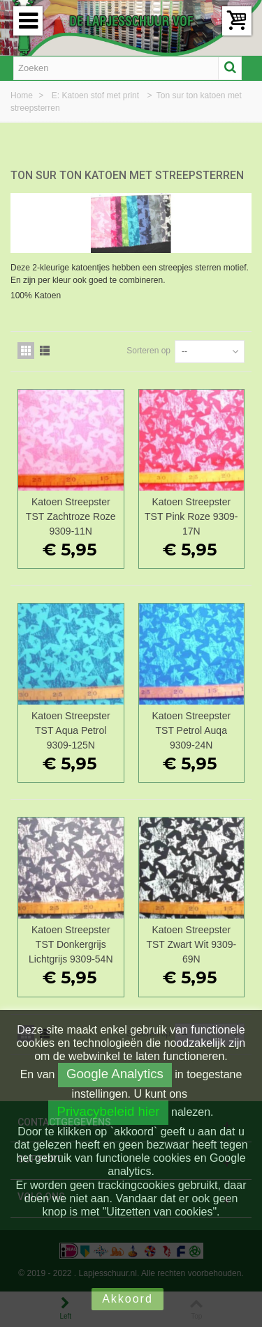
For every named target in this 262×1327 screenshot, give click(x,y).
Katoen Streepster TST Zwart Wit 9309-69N (191, 944)
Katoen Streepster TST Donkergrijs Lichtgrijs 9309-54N (71, 944)
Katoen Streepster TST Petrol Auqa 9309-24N (191, 730)
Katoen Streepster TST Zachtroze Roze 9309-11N (71, 516)
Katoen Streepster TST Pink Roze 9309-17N (191, 516)
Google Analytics (114, 1073)
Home (22, 95)
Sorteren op (148, 350)
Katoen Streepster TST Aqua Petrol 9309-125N (70, 730)
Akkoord (127, 1299)
